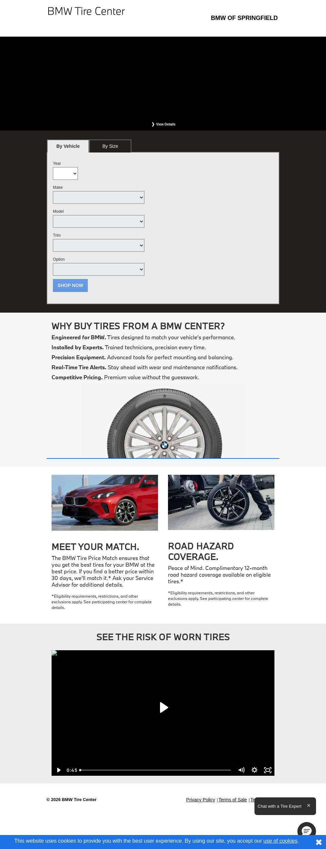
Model (58, 211)
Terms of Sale (233, 799)
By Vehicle (68, 147)
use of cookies (280, 841)
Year (57, 163)
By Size (110, 146)
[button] (306, 831)
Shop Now (70, 285)
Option (59, 259)
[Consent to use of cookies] (318, 842)
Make (58, 187)
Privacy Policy (200, 799)
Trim (57, 235)
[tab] (68, 146)
